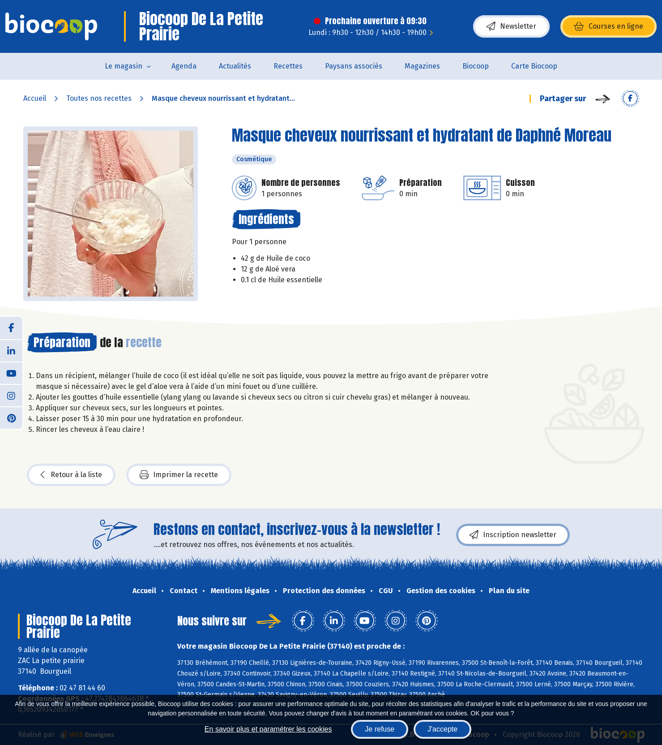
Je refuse (379, 729)
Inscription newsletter (513, 534)
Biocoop (475, 66)
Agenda (183, 66)
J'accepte (442, 729)
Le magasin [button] (123, 66)
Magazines (422, 66)
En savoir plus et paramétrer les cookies (268, 729)
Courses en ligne (608, 26)
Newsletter (511, 26)
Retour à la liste (71, 474)
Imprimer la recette (179, 474)
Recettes (288, 66)
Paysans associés (353, 66)
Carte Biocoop (534, 66)
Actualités (235, 66)
